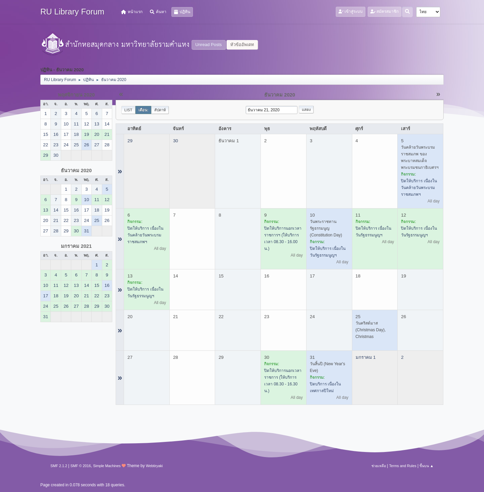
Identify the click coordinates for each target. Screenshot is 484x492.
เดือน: (143, 110)
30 (175, 140)
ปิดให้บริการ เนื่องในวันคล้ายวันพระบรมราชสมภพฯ (419, 188)
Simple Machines (107, 466)
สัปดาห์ (160, 110)
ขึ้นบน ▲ (426, 466)
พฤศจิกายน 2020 (76, 95)
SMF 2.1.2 (58, 466)
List (128, 110)
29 (129, 140)
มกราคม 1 (366, 357)
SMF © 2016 (81, 466)
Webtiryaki (154, 466)
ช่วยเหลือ (378, 466)
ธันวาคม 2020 (76, 170)
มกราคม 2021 (76, 246)
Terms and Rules (402, 466)
